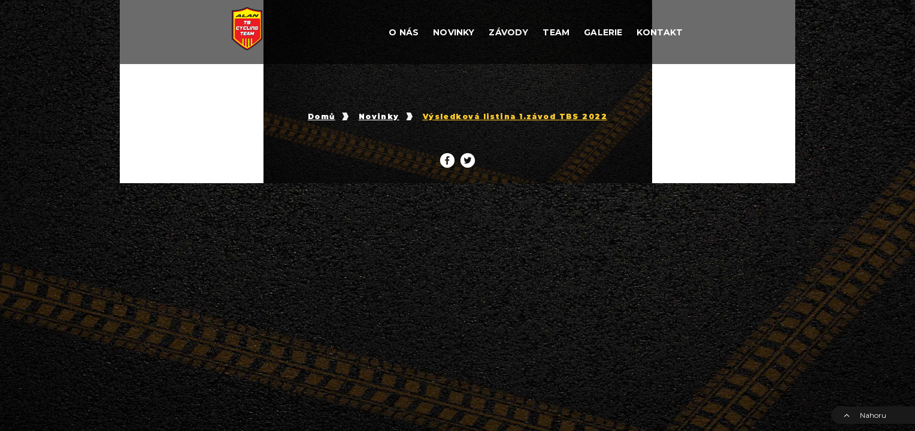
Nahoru (864, 415)
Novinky (379, 116)
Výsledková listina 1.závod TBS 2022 (515, 116)
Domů (321, 116)
